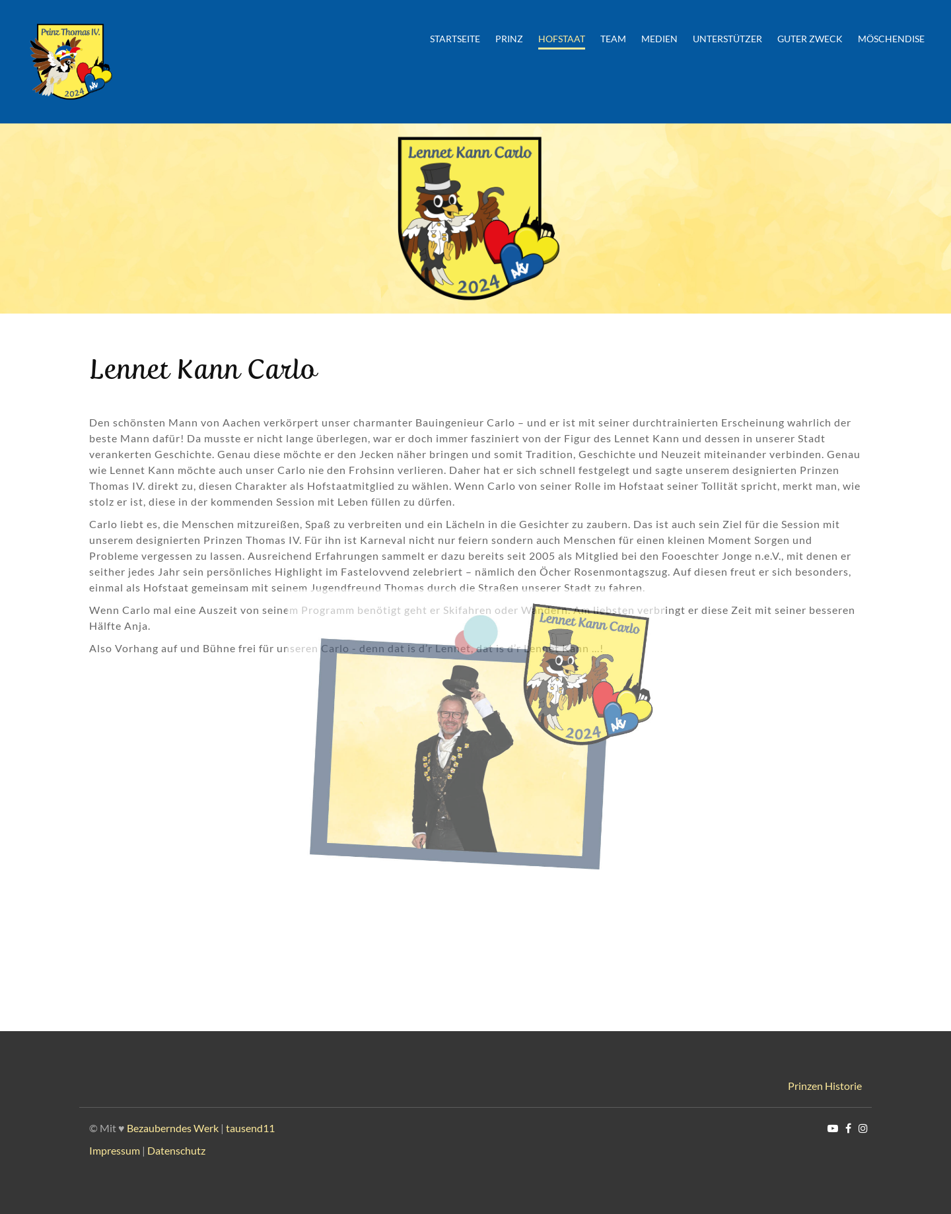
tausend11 (250, 1128)
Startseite (455, 38)
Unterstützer (727, 38)
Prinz (509, 38)
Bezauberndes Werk (173, 1128)
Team (613, 38)
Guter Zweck (810, 38)
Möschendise (891, 38)
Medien (659, 38)
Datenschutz (176, 1150)
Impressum (114, 1150)
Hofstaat (561, 38)
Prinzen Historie (825, 1085)
